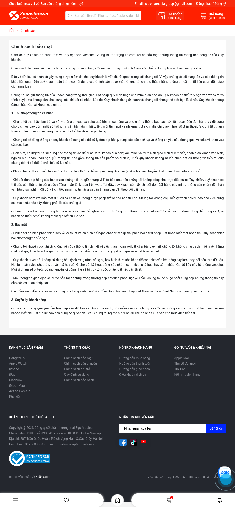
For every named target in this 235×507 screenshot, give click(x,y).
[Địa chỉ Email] (172, 428)
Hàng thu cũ (17, 358)
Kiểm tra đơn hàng (187, 374)
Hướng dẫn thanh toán (135, 363)
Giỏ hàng (169, 500)
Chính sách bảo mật (78, 358)
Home (117, 500)
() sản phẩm (217, 18)
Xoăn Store (43, 476)
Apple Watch (18, 363)
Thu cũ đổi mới (185, 363)
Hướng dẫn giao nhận (134, 369)
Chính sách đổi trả (77, 369)
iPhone (14, 369)
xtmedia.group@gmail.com (172, 4)
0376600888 (34, 444)
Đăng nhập (204, 4)
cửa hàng (174, 18)
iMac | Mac (17, 385)
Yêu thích (66, 500)
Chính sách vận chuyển (80, 363)
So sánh (219, 500)
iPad (12, 374)
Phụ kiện (15, 396)
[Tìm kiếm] (70, 15)
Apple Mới (181, 358)
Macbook (15, 380)
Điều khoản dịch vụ (132, 374)
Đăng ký (220, 4)
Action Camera (19, 391)
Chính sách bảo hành (79, 380)
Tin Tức (179, 369)
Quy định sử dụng (76, 374)
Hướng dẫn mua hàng (134, 358)
